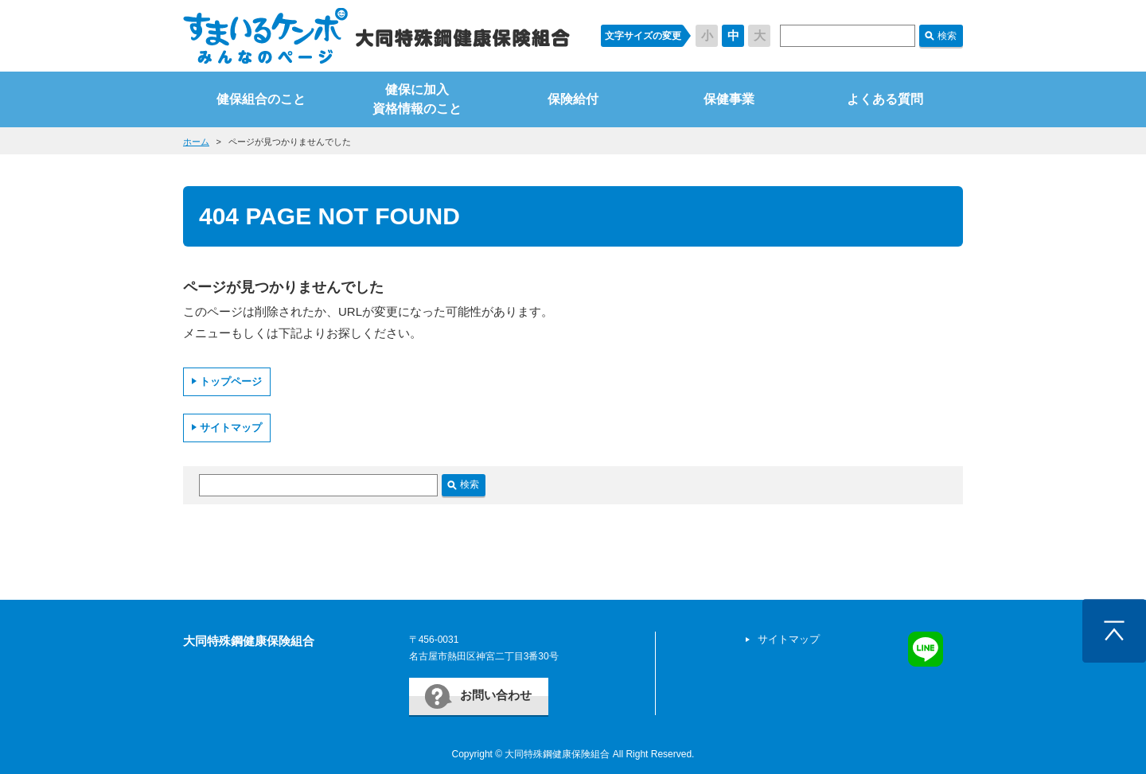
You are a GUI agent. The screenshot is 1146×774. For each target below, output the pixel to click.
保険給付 (573, 99)
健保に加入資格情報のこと (417, 99)
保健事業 (729, 99)
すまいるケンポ (376, 36)
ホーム (196, 141)
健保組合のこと (261, 99)
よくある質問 (885, 99)
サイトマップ (231, 428)
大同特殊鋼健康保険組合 (248, 641)
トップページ (231, 381)
